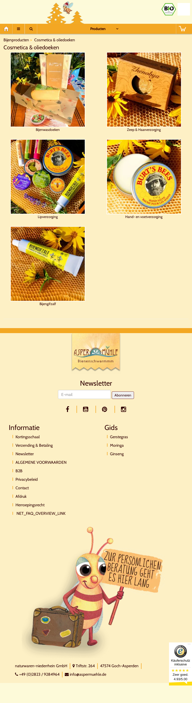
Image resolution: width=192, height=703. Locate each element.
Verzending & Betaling (34, 445)
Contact (22, 488)
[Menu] (18, 29)
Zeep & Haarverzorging (144, 92)
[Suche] (31, 29)
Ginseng (117, 453)
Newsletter (25, 453)
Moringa (117, 445)
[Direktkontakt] (93, 592)
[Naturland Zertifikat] (184, 9)
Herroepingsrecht (30, 505)
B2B (19, 470)
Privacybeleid (27, 479)
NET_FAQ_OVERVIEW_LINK (41, 513)
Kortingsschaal (28, 436)
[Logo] (96, 353)
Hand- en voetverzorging (144, 179)
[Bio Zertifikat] (168, 9)
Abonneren (122, 395)
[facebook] (68, 409)
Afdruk (21, 496)
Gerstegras (119, 436)
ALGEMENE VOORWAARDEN (41, 462)
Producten (98, 29)
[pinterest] (105, 409)
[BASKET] (182, 29)
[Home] (8, 29)
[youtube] (86, 409)
